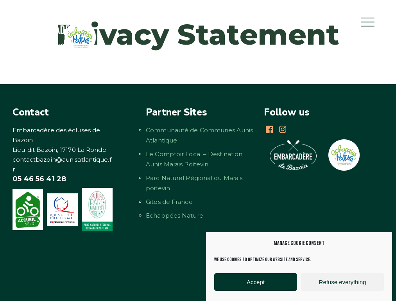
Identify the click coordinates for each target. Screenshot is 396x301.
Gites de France (169, 201)
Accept (256, 282)
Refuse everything (342, 282)
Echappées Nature (174, 215)
